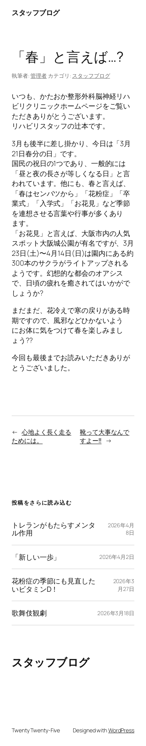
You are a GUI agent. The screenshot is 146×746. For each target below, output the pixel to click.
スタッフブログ (36, 12)
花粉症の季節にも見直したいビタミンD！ (53, 585)
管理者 (38, 75)
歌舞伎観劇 (29, 613)
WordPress (121, 730)
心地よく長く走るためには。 (41, 436)
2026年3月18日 (115, 613)
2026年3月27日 (123, 585)
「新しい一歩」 (36, 557)
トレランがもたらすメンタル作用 (53, 529)
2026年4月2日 (116, 556)
